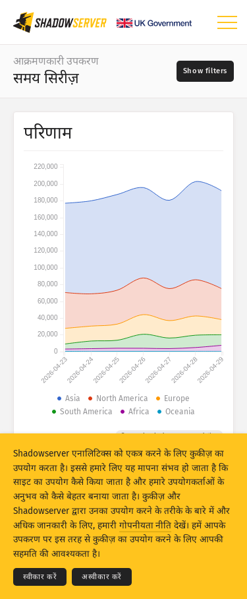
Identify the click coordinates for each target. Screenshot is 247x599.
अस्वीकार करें (102, 577)
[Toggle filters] (205, 71)
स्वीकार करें (40, 577)
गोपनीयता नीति (145, 525)
